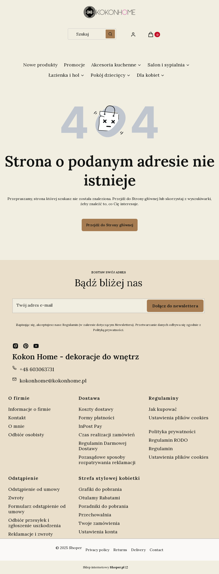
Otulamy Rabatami (99, 498)
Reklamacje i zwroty (30, 534)
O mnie (16, 426)
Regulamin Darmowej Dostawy (102, 445)
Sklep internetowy (103, 567)
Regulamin (161, 448)
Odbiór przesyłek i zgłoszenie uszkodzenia (34, 522)
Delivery (138, 549)
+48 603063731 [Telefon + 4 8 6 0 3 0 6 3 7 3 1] (37, 369)
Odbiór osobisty (26, 435)
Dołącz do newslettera (175, 305)
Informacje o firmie (29, 409)
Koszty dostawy (96, 409)
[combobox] (85, 34)
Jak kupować (163, 409)
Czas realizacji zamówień (107, 435)
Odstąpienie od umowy (34, 489)
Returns (120, 549)
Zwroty (16, 498)
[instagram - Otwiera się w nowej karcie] (15, 346)
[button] (110, 34)
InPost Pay (90, 426)
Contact (156, 549)
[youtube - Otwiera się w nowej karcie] (36, 346)
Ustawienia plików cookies (178, 418)
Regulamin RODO (168, 440)
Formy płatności (96, 418)
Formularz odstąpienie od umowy (37, 509)
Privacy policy (97, 549)
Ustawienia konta (98, 532)
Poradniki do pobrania (103, 506)
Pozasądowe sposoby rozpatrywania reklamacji (107, 459)
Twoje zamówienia (99, 523)
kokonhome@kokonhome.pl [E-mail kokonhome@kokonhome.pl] (53, 380)
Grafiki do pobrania (100, 489)
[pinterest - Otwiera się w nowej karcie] (26, 346)
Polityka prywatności (172, 431)
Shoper (75, 547)
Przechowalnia (95, 515)
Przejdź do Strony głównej (109, 225)
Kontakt (17, 418)
